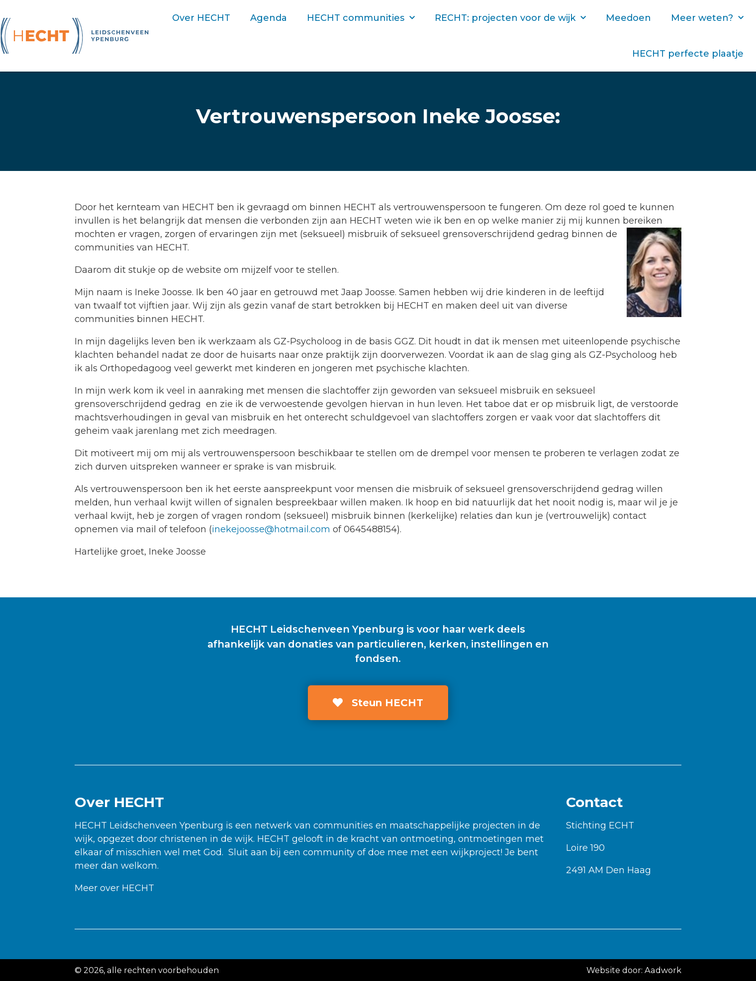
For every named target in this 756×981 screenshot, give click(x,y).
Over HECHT (201, 17)
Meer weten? (707, 18)
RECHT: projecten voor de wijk (510, 18)
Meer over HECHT (114, 888)
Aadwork (663, 970)
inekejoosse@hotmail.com (271, 529)
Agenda (268, 17)
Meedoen (628, 17)
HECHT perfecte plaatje (688, 53)
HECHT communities (361, 18)
